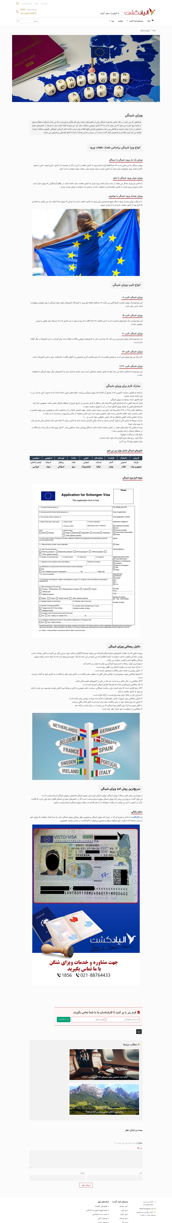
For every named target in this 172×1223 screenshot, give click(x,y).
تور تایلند (124, 1177)
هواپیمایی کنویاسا (102, 1170)
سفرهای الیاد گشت (135, 21)
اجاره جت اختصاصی (100, 1177)
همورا (134, 1220)
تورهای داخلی (103, 1181)
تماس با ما (44, 3)
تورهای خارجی (103, 1185)
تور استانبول (123, 1188)
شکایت (152, 1207)
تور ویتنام (124, 1181)
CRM (138, 1220)
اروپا (138, 1031)
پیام (139, 1112)
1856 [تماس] (28, 10)
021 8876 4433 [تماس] (28, 14)
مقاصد (120, 21)
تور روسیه (124, 1170)
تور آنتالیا (124, 1192)
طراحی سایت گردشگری (148, 1220)
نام (141, 1137)
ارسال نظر (86, 1149)
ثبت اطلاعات (63, 1019)
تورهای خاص (103, 1188)
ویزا (111, 21)
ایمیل (82, 1137)
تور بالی (124, 1185)
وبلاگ (36, 3)
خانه (150, 21)
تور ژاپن (124, 1174)
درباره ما (152, 1200)
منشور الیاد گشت (27, 3)
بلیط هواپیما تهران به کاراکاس (97, 1174)
